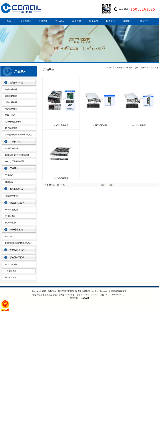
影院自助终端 (11, 96)
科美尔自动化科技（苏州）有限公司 (132, 67)
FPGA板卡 (9, 236)
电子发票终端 (11, 128)
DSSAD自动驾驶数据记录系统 (18, 243)
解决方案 (76, 21)
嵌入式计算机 (11, 222)
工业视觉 (14, 168)
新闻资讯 (42, 21)
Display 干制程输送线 (14, 161)
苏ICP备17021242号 (117, 291)
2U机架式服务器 (138, 125)
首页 (9, 21)
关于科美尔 (25, 21)
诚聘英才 (127, 21)
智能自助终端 (16, 82)
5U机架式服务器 (61, 125)
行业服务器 (10, 216)
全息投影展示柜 (17, 250)
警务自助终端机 (12, 196)
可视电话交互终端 (13, 122)
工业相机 (9, 175)
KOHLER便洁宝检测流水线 (17, 155)
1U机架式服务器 (61, 178)
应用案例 (93, 21)
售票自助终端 (11, 109)
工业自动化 (15, 141)
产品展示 (59, 21)
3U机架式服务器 (100, 125)
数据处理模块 (16, 229)
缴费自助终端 (11, 89)
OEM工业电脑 (11, 210)
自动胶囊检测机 (12, 148)
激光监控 (9, 182)
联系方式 (144, 21)
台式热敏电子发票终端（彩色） (19, 134)
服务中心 (110, 21)
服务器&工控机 (17, 203)
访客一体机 (10, 115)
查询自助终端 (11, 102)
